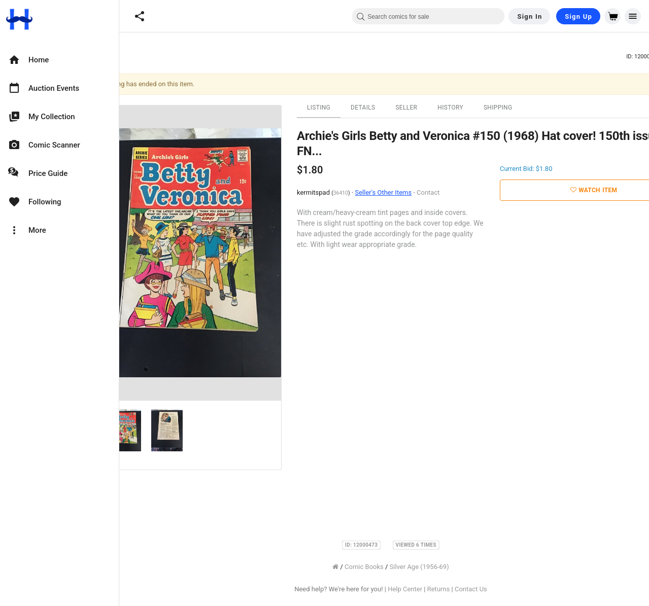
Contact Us (496, 589)
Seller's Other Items (408, 192)
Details (388, 107)
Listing (344, 107)
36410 (366, 193)
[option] (59, 60)
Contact (453, 192)
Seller (431, 107)
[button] (139, 16)
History (476, 107)
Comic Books (389, 567)
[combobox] (428, 16)
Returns (464, 589)
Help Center (430, 589)
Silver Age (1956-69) (444, 567)
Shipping (523, 107)
